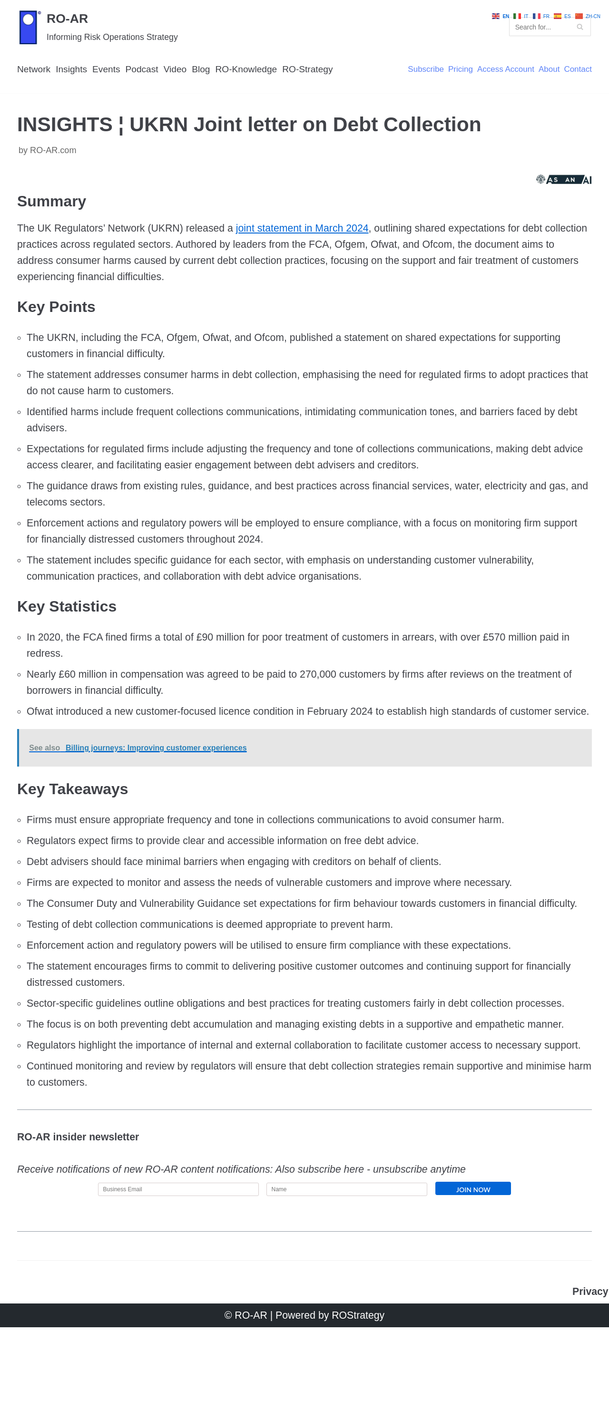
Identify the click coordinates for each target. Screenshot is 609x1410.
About (548, 71)
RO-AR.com (54, 153)
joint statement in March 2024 (312, 234)
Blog (206, 70)
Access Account (502, 71)
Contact (577, 71)
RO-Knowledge (253, 70)
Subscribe (420, 71)
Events (109, 70)
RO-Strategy (316, 70)
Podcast (145, 70)
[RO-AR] (99, 27)
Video (180, 70)
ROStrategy (360, 1398)
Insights (73, 70)
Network (34, 70)
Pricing (456, 71)
